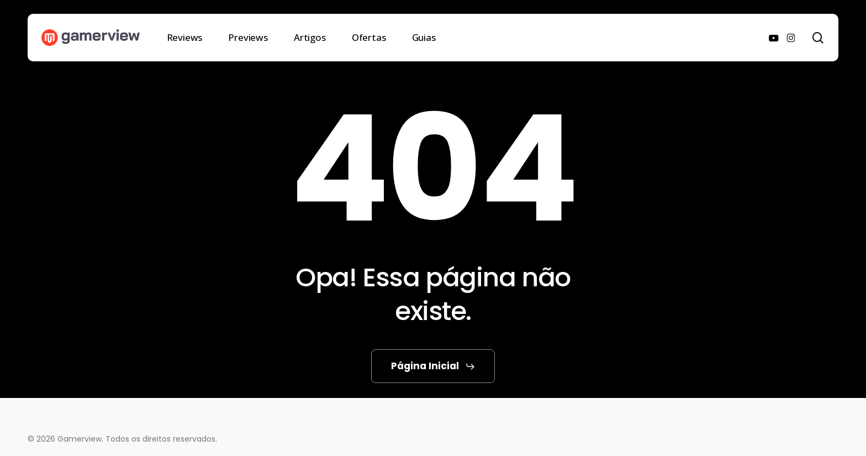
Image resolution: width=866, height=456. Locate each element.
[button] (433, 366)
